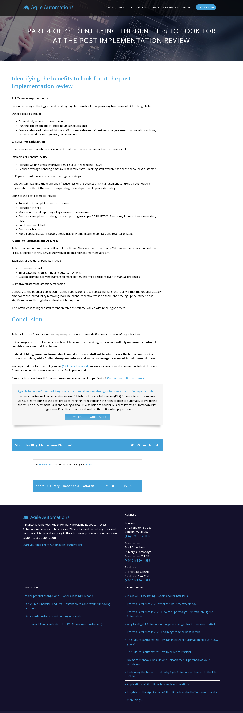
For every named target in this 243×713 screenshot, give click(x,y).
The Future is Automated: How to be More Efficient (159, 652)
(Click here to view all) (75, 366)
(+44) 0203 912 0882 (137, 536)
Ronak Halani (45, 464)
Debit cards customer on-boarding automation (54, 616)
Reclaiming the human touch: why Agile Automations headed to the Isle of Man (172, 674)
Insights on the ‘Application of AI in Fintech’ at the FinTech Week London (172, 692)
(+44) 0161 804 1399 (137, 560)
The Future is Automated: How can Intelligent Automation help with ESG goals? (172, 642)
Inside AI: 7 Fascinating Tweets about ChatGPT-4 (157, 596)
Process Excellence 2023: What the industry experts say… (162, 604)
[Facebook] (126, 445)
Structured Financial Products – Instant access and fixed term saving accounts (67, 606)
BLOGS (89, 464)
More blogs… (135, 700)
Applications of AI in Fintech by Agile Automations (158, 684)
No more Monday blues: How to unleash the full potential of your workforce (168, 662)
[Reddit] (138, 445)
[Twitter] (132, 445)
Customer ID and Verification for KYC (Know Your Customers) (63, 624)
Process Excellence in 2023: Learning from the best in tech (163, 632)
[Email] (156, 445)
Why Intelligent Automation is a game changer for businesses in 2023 (171, 624)
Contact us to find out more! (126, 378)
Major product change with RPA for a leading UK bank (59, 596)
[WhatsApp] (150, 445)
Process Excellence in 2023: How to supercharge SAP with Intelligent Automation (170, 614)
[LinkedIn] (144, 445)
